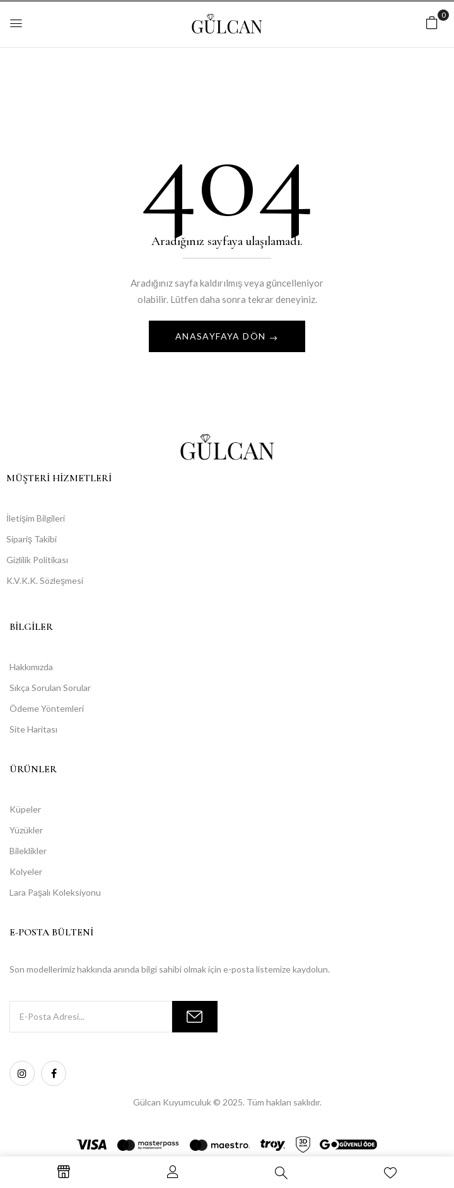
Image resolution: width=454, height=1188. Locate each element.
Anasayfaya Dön (222, 336)
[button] (432, 22)
